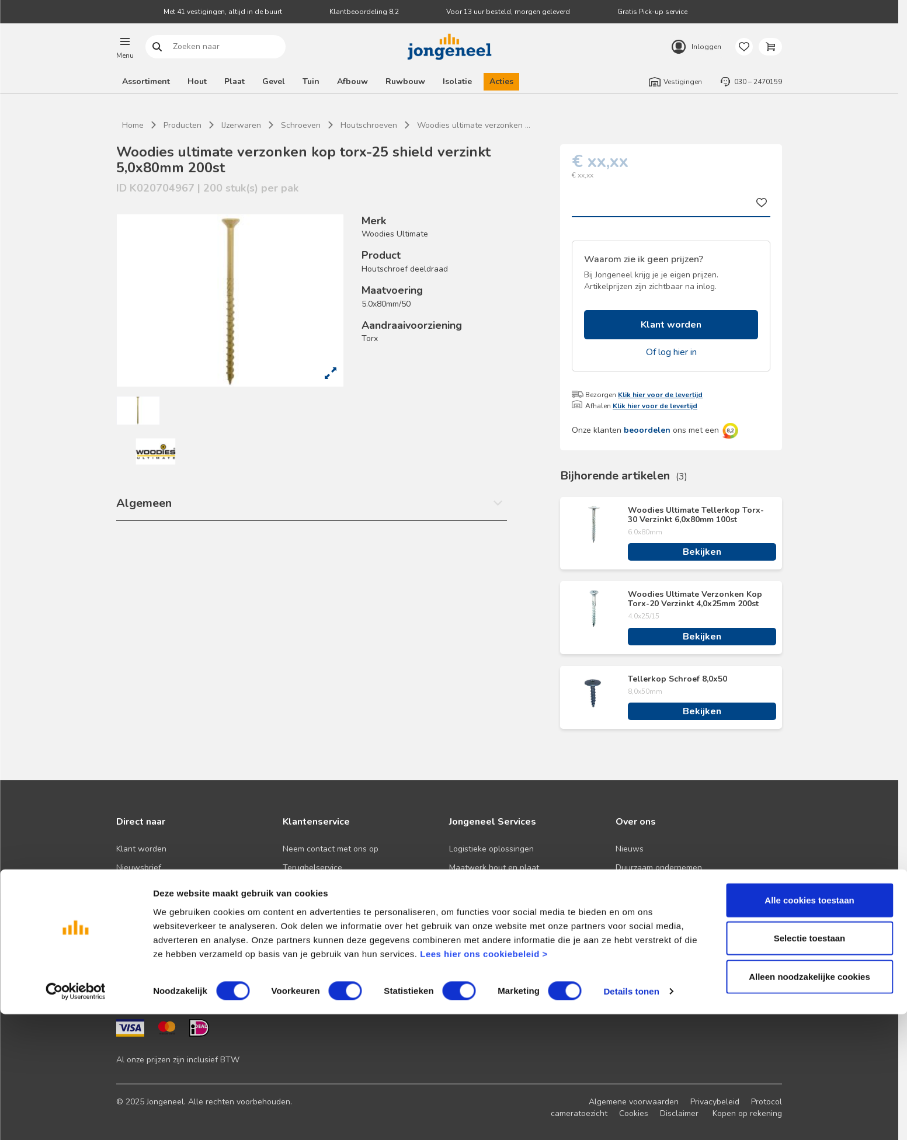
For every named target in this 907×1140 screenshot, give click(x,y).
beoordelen (647, 430)
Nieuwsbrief (138, 867)
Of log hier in (671, 352)
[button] (125, 47)
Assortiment (146, 81)
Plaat (234, 81)
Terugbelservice (312, 867)
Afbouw (352, 81)
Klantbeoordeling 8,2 (364, 11)
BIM (456, 904)
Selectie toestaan (810, 1064)
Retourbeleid (307, 904)
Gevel (273, 81)
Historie (630, 886)
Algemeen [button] (144, 503)
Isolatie (457, 81)
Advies (128, 904)
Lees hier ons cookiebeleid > (484, 1079)
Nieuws (630, 848)
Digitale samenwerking (491, 886)
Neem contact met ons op (330, 848)
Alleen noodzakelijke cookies (809, 1102)
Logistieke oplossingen (491, 848)
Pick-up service (477, 942)
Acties (501, 81)
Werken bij (635, 904)
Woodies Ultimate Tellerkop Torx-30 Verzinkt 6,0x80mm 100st (696, 515)
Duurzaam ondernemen (659, 867)
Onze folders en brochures (166, 923)
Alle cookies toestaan (809, 1025)
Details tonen (631, 1117)
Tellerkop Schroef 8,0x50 (677, 679)
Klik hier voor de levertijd (660, 394)
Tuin (311, 81)
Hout (197, 81)
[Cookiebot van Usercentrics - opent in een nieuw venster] (76, 1117)
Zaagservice (471, 923)
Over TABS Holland (652, 923)
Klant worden (671, 324)
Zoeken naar (157, 47)
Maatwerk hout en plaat (494, 867)
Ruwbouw (405, 81)
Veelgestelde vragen (321, 886)
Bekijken (702, 551)
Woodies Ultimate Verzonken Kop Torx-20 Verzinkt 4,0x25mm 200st (695, 599)
